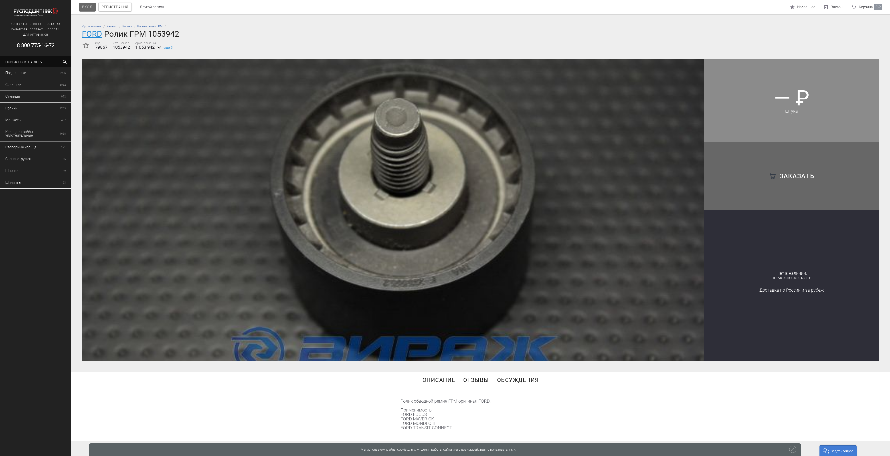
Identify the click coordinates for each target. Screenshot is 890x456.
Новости (49, 29)
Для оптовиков (32, 34)
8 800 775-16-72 (32, 45)
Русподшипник (91, 26)
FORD (92, 34)
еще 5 (164, 48)
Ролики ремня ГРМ (149, 26)
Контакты (15, 24)
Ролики (127, 26)
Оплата (32, 24)
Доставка (49, 24)
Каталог (112, 26)
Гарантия (16, 29)
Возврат (33, 29)
